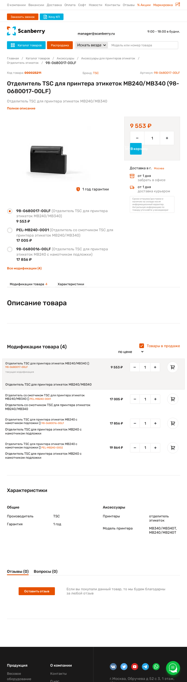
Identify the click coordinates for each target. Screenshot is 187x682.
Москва (160, 175)
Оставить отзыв (38, 598)
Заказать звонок (23, 17)
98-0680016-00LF (57, 427)
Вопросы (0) (59, 577)
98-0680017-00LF (21, 369)
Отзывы (129, 5)
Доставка (54, 5)
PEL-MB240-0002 (57, 452)
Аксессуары (73, 58)
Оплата (70, 5)
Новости (95, 5)
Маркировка (166, 5)
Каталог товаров (41, 58)
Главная (13, 58)
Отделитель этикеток (25, 63)
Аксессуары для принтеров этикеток (121, 58)
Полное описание (21, 108)
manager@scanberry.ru (96, 34)
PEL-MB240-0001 (45, 402)
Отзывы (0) (20, 577)
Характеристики (70, 284)
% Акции (144, 5)
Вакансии (36, 5)
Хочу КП (51, 16)
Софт (82, 5)
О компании (16, 5)
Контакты (112, 5)
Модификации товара (28, 284)
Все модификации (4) (24, 268)
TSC (96, 73)
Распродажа (60, 45)
